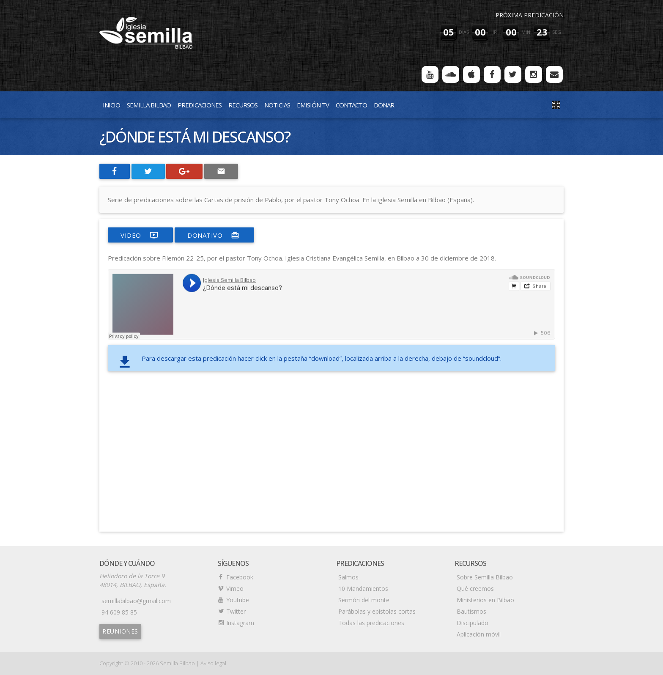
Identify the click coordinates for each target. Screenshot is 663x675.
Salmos (348, 577)
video (140, 235)
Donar (384, 105)
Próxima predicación (530, 15)
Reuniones (120, 631)
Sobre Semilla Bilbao (485, 577)
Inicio (111, 105)
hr (493, 32)
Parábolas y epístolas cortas (377, 611)
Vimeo (235, 588)
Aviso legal (213, 663)
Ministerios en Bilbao (485, 600)
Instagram (240, 623)
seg (556, 32)
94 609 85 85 (119, 612)
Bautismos (471, 611)
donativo (214, 235)
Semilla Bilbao (149, 105)
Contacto (351, 105)
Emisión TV (313, 105)
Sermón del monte (363, 600)
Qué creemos (475, 588)
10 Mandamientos (363, 588)
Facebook (239, 577)
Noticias (277, 105)
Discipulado (472, 623)
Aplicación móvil (479, 634)
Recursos (243, 105)
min (525, 32)
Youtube (237, 600)
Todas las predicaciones (371, 623)
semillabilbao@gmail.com (136, 601)
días (464, 32)
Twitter (236, 611)
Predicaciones (200, 105)
